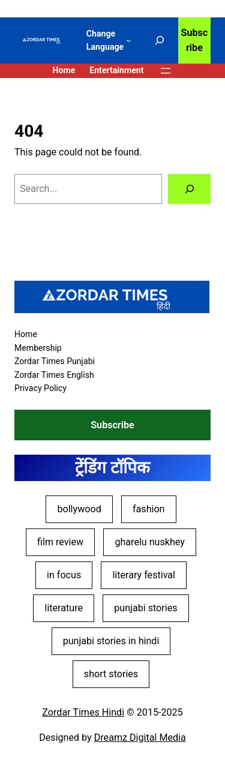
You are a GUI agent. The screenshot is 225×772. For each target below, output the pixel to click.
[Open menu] (165, 71)
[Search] (189, 189)
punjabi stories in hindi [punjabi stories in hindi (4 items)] (111, 641)
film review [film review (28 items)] (60, 542)
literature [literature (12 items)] (63, 608)
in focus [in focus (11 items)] (64, 575)
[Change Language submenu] (128, 40)
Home (63, 70)
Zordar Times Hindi (83, 712)
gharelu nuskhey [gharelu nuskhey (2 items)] (150, 542)
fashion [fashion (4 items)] (149, 509)
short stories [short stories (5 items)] (111, 674)
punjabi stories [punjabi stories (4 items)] (145, 608)
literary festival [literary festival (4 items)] (143, 575)
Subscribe (194, 40)
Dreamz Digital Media (140, 737)
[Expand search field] (159, 41)
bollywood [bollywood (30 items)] (79, 509)
